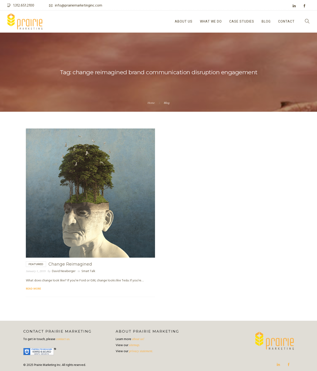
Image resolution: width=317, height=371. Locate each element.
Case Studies (241, 21)
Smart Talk (88, 271)
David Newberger (63, 271)
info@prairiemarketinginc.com (78, 6)
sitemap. (134, 345)
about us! (138, 339)
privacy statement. (140, 351)
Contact (286, 21)
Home (151, 103)
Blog (266, 21)
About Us (183, 21)
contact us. (63, 339)
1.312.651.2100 (23, 6)
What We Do (211, 21)
